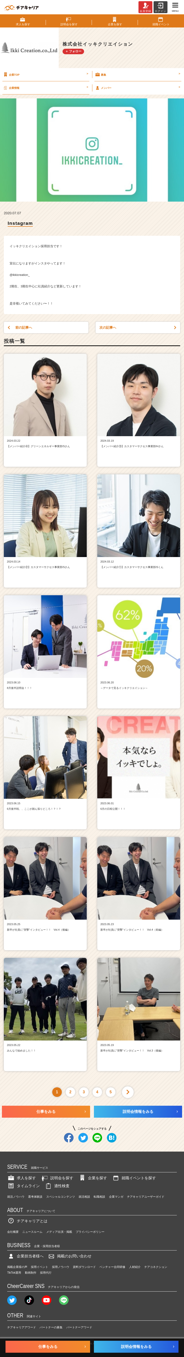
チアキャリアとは (27, 1221)
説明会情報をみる (138, 1112)
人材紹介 (135, 1267)
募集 (137, 74)
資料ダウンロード (84, 1267)
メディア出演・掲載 (59, 1232)
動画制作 (30, 1272)
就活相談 (84, 1196)
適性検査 (57, 1186)
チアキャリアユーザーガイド (145, 1196)
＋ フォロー (73, 51)
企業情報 (45, 88)
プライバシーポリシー (90, 1232)
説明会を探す (57, 1178)
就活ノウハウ (15, 1196)
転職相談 (99, 1196)
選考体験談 (35, 1196)
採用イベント (39, 1267)
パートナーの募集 (51, 1327)
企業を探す (92, 1178)
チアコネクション (155, 1267)
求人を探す (21, 1178)
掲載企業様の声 (17, 1267)
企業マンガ (116, 1196)
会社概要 (13, 1232)
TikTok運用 (14, 1272)
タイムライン (23, 1186)
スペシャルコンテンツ (60, 1196)
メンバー (137, 88)
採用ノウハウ (60, 1267)
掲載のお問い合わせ (69, 1256)
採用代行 (46, 1272)
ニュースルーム (32, 1232)
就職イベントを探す (134, 1178)
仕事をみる (46, 1112)
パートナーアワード (79, 1327)
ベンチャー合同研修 (112, 1267)
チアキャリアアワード (21, 1327)
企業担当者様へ (25, 1256)
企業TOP (45, 74)
